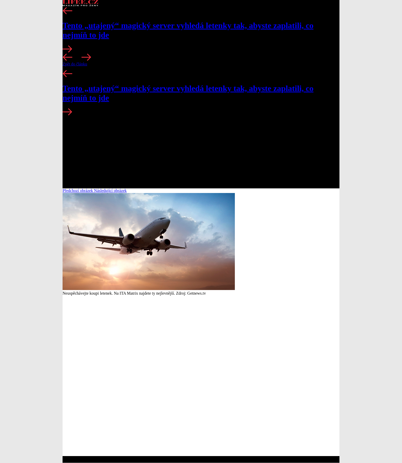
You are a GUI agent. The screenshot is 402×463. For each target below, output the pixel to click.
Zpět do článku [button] (75, 64)
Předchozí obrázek (78, 190)
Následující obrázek (110, 190)
